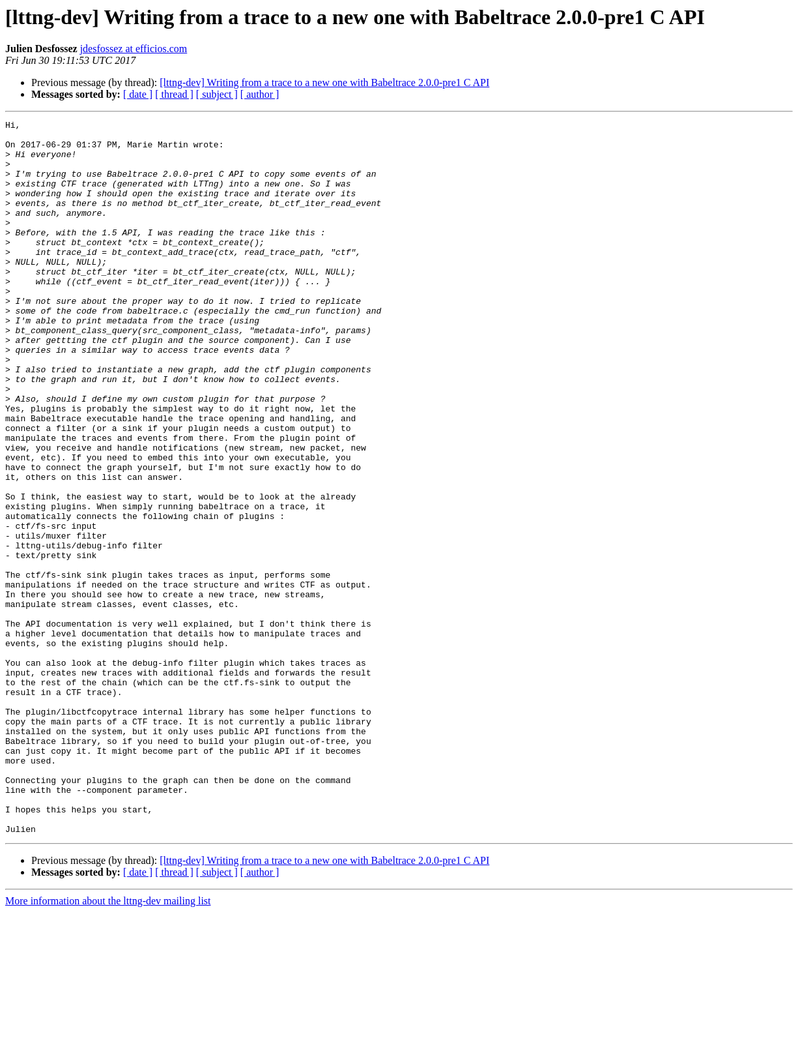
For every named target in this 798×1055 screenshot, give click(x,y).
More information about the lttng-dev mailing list (108, 1043)
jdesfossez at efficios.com (134, 48)
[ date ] (137, 94)
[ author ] (259, 94)
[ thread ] (174, 94)
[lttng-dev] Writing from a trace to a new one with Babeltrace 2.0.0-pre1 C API (324, 82)
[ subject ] (217, 94)
